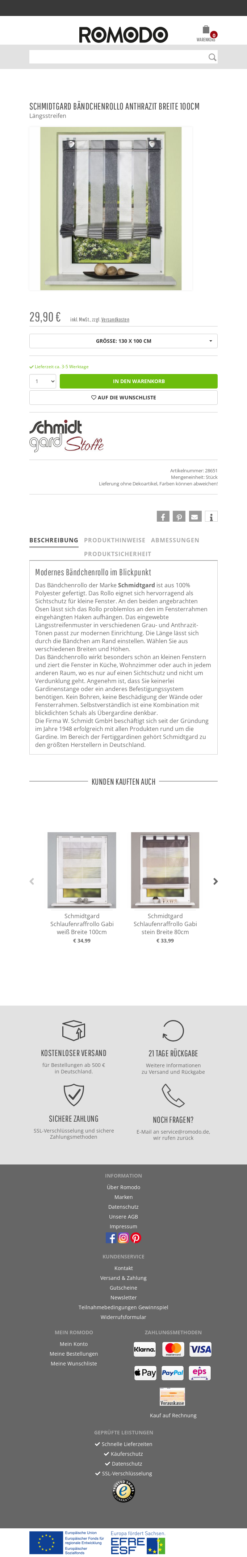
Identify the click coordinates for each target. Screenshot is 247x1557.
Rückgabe (193, 1071)
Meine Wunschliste (74, 1363)
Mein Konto (74, 1343)
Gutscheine (123, 1287)
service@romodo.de (185, 1131)
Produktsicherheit (117, 554)
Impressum (123, 1226)
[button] (206, 34)
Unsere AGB (123, 1216)
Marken (123, 1197)
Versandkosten (115, 319)
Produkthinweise (115, 540)
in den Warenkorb (139, 381)
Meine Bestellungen (74, 1353)
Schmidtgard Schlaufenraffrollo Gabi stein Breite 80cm (165, 924)
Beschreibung (54, 540)
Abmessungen (175, 540)
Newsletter (123, 1297)
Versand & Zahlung (123, 1277)
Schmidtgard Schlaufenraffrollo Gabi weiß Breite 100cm (82, 924)
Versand (159, 1071)
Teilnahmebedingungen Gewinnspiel (123, 1307)
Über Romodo (123, 1187)
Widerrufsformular (123, 1317)
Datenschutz (123, 1206)
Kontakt (123, 1268)
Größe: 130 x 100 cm (154, 340)
